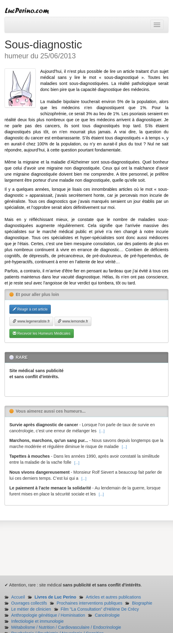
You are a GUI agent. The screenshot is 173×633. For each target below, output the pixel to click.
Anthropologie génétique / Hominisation (48, 615)
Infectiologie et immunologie (37, 621)
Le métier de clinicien (31, 609)
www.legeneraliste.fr (31, 321)
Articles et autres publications (113, 597)
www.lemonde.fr (73, 321)
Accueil (18, 597)
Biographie (142, 603)
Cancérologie (107, 615)
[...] (102, 431)
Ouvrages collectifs (29, 603)
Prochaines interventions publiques (89, 603)
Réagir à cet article (30, 309)
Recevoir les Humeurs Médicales (41, 333)
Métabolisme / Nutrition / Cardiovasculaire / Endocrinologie (66, 627)
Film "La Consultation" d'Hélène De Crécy (100, 609)
